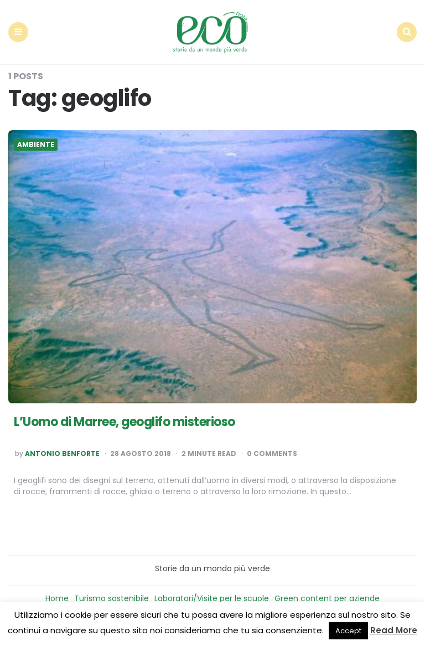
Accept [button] (348, 631)
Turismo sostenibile (111, 598)
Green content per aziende (327, 598)
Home (57, 598)
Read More (393, 630)
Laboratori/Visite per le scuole (211, 598)
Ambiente (35, 144)
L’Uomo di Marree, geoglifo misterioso (124, 421)
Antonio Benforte (62, 454)
